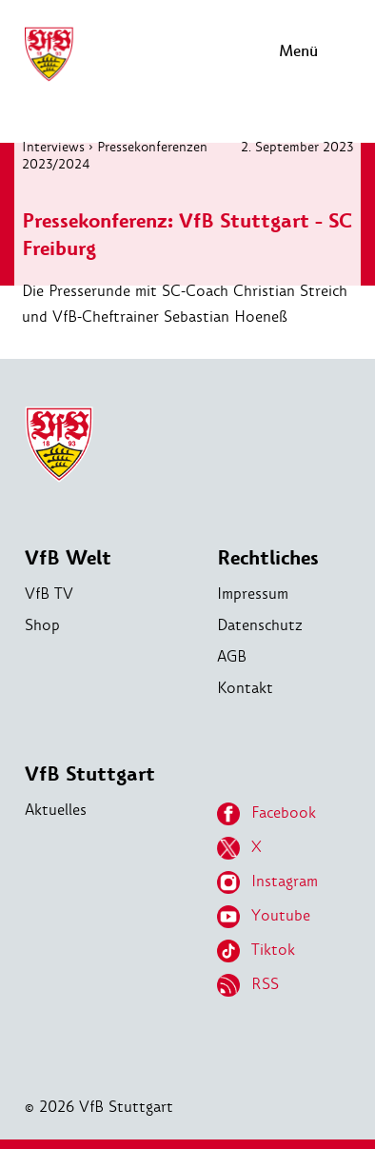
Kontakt (245, 688)
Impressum (252, 594)
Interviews (53, 146)
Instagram (267, 882)
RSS (248, 985)
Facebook (266, 813)
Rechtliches (268, 558)
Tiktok (256, 951)
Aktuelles (56, 810)
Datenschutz (260, 625)
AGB (232, 656)
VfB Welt (68, 558)
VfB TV (49, 594)
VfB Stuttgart (90, 774)
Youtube (263, 916)
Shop (42, 625)
